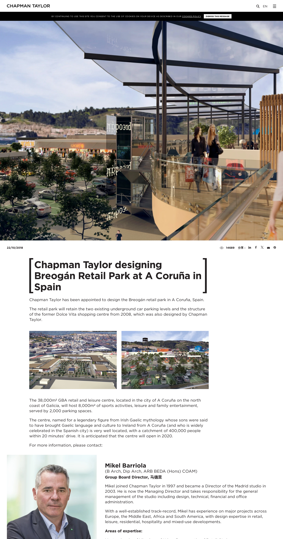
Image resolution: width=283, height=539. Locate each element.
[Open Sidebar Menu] (274, 6)
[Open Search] (258, 7)
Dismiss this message (218, 16)
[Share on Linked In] (249, 247)
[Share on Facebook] (256, 247)
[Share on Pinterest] (274, 247)
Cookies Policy (191, 16)
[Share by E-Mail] (268, 247)
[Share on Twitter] (262, 247)
